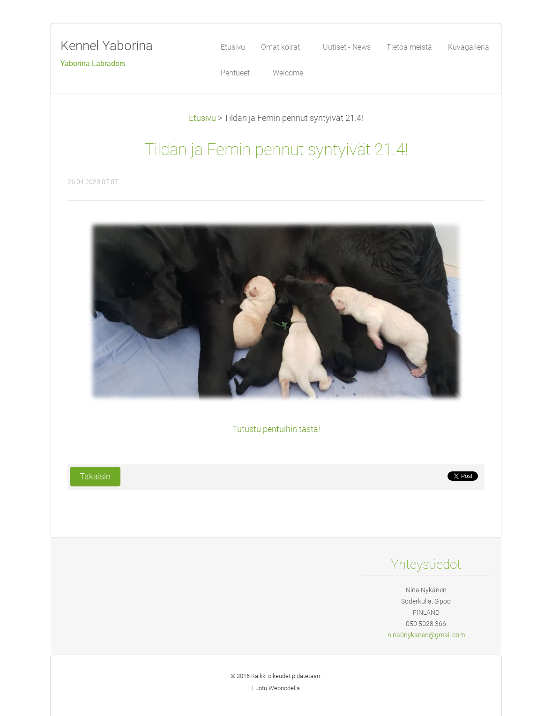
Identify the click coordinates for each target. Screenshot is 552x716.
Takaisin (95, 476)
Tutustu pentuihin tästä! (276, 429)
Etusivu (202, 118)
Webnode (281, 688)
